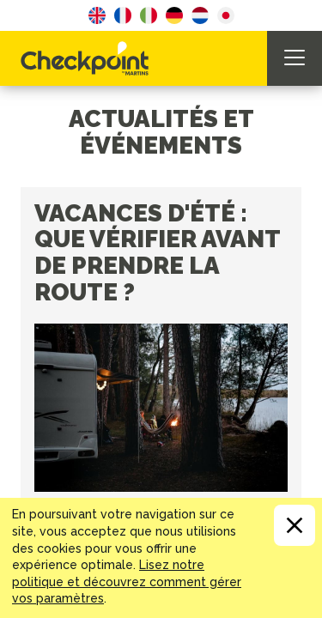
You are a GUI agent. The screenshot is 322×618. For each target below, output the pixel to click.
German (174, 15)
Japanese (225, 15)
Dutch (200, 15)
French (122, 15)
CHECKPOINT (89, 58)
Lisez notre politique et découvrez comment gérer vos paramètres (126, 581)
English (97, 15)
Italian (148, 15)
